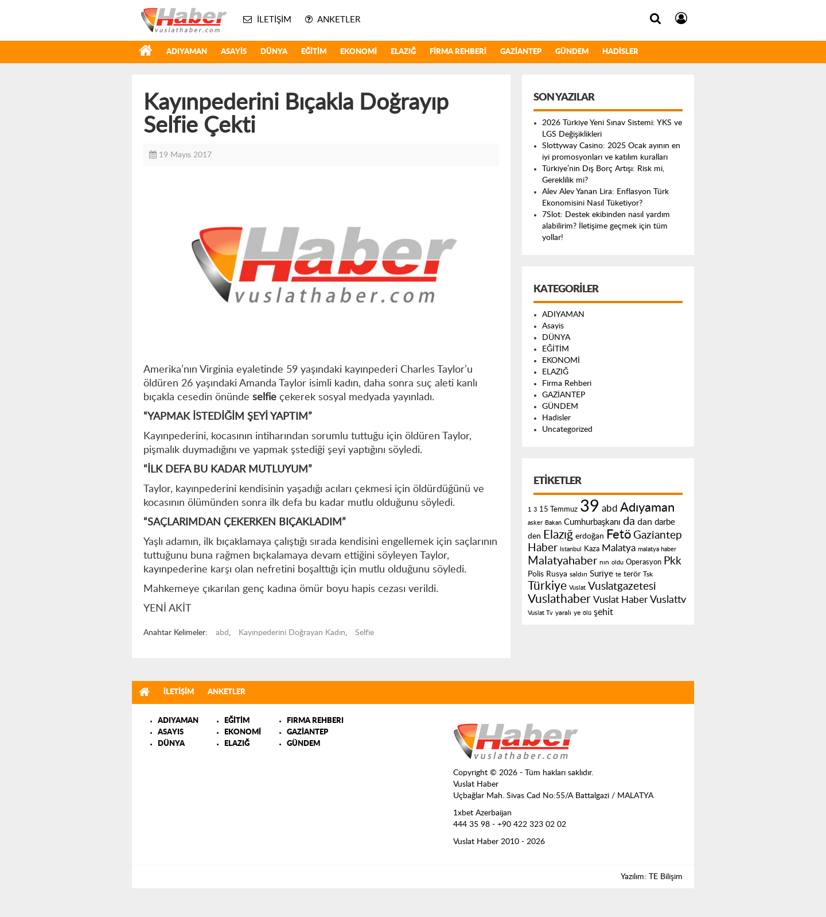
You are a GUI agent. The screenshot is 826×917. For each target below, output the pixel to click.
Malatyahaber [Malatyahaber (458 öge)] (562, 561)
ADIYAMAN (186, 52)
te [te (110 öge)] (618, 574)
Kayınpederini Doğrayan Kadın (292, 633)
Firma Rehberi (458, 52)
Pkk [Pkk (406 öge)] (672, 561)
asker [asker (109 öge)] (535, 523)
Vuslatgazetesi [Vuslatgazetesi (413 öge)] (622, 586)
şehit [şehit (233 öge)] (603, 612)
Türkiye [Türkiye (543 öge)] (547, 586)
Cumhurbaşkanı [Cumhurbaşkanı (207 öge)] (592, 522)
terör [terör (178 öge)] (632, 574)
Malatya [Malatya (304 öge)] (619, 548)
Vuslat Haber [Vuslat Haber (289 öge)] (620, 600)
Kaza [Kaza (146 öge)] (591, 548)
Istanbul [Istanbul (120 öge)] (571, 549)
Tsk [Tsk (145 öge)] (648, 574)
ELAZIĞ (403, 52)
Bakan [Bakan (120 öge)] (553, 523)
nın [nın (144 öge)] (604, 562)
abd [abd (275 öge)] (610, 508)
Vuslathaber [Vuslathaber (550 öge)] (559, 599)
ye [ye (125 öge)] (577, 613)
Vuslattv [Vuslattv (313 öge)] (668, 600)
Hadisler (620, 52)
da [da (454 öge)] (629, 521)
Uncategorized (567, 429)
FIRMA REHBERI (315, 721)
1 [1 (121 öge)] (529, 509)
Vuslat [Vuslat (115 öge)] (577, 588)
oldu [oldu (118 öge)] (617, 562)
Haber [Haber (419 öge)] (543, 548)
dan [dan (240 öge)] (644, 522)
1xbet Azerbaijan (482, 813)
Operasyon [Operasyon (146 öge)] (643, 562)
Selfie (364, 633)
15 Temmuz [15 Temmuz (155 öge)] (558, 509)
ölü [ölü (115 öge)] (587, 613)
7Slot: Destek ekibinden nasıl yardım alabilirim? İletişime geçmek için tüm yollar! (606, 226)
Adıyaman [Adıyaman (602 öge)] (647, 508)
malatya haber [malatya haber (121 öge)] (657, 549)
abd (222, 633)
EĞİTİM (313, 52)
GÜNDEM (572, 52)
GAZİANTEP (520, 52)
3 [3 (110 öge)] (535, 509)
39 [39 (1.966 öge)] (589, 506)
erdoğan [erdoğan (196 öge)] (589, 536)
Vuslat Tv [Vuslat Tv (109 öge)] (540, 613)
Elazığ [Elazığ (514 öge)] (558, 535)
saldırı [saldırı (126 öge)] (578, 574)
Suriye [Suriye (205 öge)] (601, 574)
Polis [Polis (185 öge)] (536, 574)
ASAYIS (171, 732)
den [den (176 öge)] (534, 536)
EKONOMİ (358, 52)
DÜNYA (273, 52)
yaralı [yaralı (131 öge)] (563, 612)
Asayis (234, 52)
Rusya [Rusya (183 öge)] (556, 574)
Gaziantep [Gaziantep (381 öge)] (657, 535)
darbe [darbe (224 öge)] (664, 522)
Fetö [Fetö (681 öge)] (618, 534)
